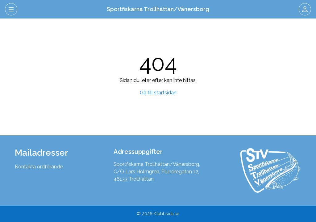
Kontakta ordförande (39, 167)
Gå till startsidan (158, 93)
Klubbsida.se (166, 213)
